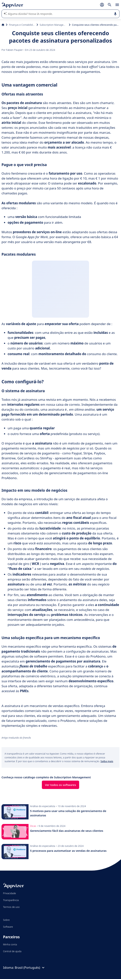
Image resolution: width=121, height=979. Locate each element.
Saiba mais (106, 761)
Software (8, 926)
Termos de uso (11, 907)
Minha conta (10, 944)
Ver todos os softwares (60, 785)
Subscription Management (53, 24)
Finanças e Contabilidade (22, 24)
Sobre (6, 920)
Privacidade (9, 893)
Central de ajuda (12, 951)
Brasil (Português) (30, 967)
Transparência (11, 900)
